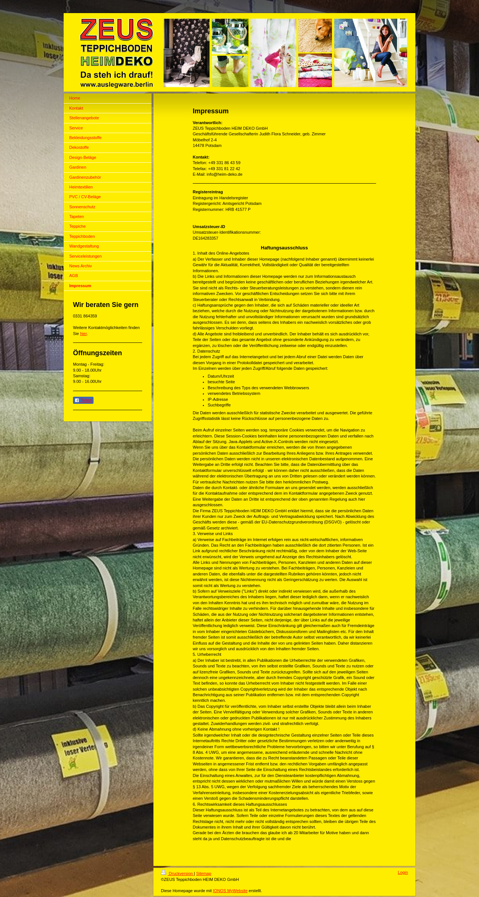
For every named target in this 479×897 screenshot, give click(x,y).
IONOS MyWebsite (230, 890)
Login (403, 872)
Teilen (83, 400)
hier (83, 333)
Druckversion (177, 873)
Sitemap (203, 873)
